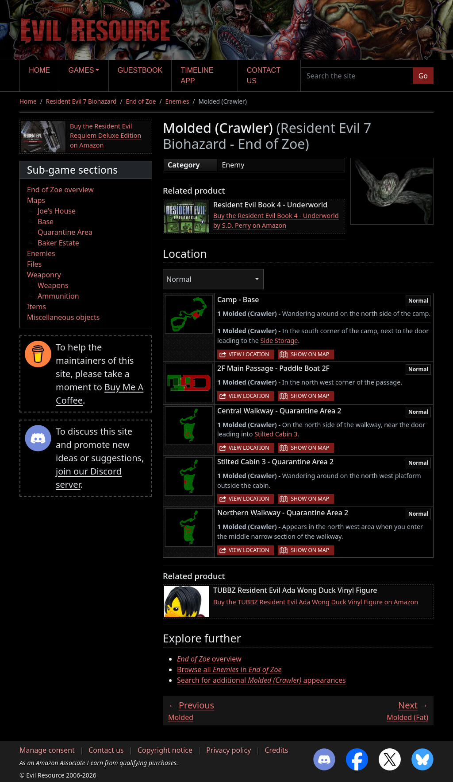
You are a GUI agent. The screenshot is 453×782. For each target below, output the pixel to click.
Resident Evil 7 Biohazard (81, 101)
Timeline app (197, 75)
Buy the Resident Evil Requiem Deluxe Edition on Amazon (105, 135)
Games (81, 70)
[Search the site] (357, 75)
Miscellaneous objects (63, 317)
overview (209, 659)
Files (34, 264)
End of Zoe (141, 101)
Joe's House (57, 211)
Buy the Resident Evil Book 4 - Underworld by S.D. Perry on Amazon (276, 220)
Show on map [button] (310, 354)
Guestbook (140, 70)
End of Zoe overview (60, 190)
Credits (276, 750)
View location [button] (249, 354)
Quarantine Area (65, 232)
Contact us (263, 75)
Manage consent (47, 750)
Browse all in (229, 669)
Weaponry (44, 275)
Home (39, 70)
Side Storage (279, 340)
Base (46, 221)
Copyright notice (165, 750)
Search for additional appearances (261, 680)
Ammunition (58, 296)
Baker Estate (58, 243)
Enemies (177, 101)
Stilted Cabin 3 (275, 434)
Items (36, 306)
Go (423, 76)
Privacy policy (228, 750)
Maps (36, 200)
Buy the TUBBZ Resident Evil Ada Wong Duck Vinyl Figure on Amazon (315, 602)
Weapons (53, 285)
